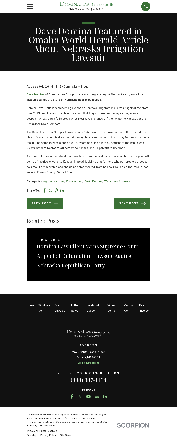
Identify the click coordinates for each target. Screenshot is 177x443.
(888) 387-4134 (88, 380)
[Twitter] (80, 396)
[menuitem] (31, 435)
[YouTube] (88, 396)
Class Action (74, 181)
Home (30, 305)
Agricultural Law (53, 181)
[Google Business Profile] (97, 396)
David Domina (93, 181)
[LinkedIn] (105, 396)
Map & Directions (88, 362)
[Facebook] (72, 396)
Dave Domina (35, 94)
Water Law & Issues (117, 181)
